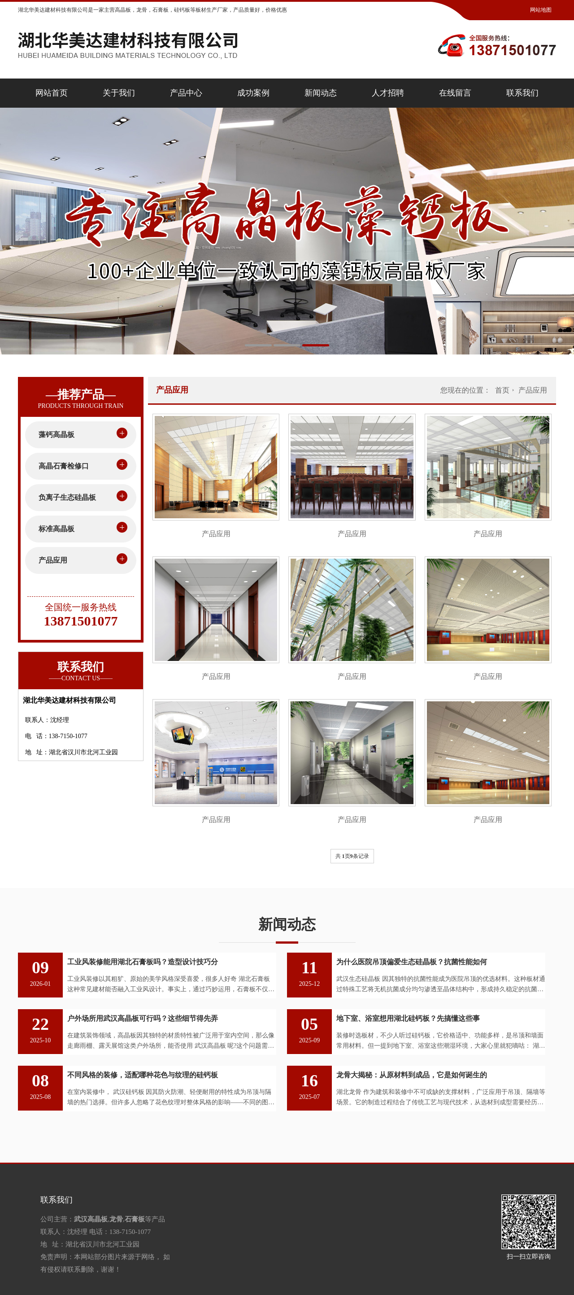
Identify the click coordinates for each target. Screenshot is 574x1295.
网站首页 (51, 92)
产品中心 (186, 92)
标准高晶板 (56, 529)
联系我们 (522, 92)
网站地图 (541, 10)
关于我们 (119, 92)
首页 (502, 390)
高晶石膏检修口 (64, 466)
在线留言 (455, 92)
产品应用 (53, 560)
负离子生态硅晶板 (67, 497)
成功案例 (253, 92)
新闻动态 (320, 92)
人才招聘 (388, 92)
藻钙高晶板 (56, 434)
